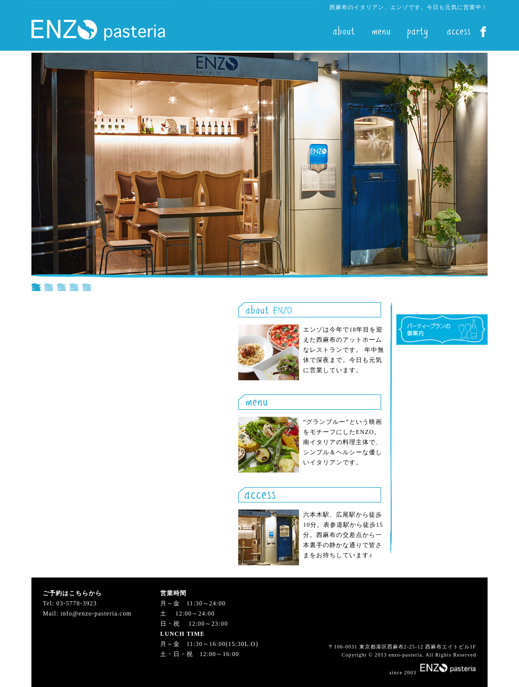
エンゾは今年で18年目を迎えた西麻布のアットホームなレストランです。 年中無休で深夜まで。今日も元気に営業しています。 (343, 350)
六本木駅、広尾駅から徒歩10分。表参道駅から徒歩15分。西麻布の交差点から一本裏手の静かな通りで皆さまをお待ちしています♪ (343, 535)
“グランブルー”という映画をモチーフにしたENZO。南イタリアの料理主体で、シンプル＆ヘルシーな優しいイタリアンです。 (342, 442)
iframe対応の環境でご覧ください (259, 172)
